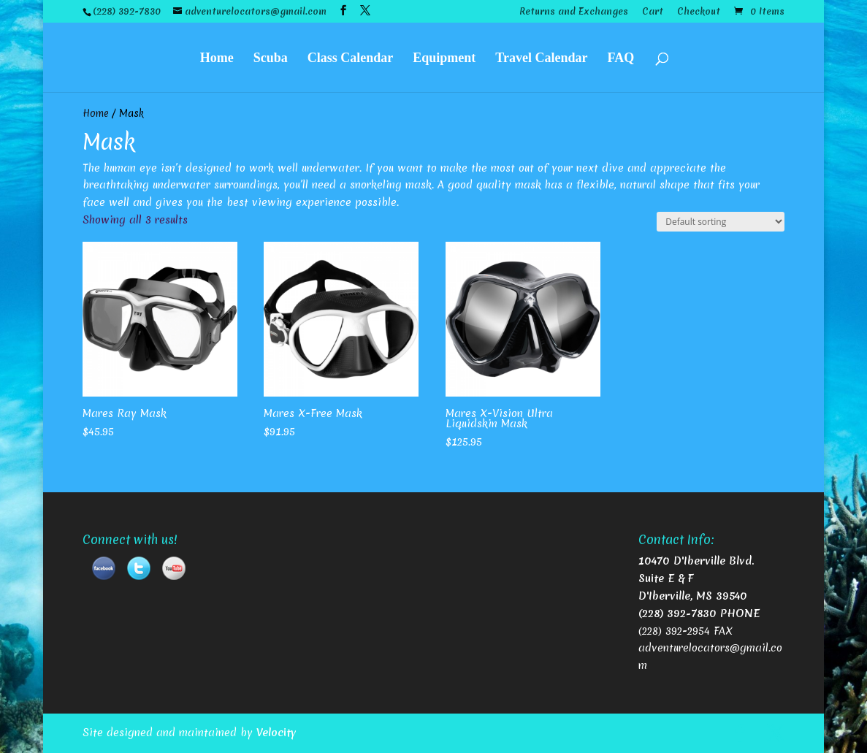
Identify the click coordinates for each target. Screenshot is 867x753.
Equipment (444, 57)
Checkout (698, 12)
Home (217, 57)
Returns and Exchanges (573, 12)
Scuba (270, 57)
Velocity (276, 732)
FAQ (621, 57)
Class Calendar (351, 57)
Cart (652, 12)
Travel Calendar (541, 57)
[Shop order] (720, 222)
